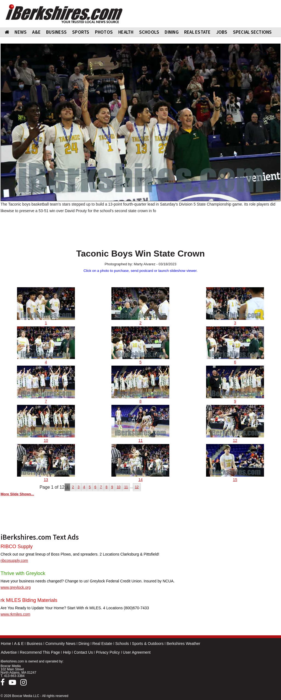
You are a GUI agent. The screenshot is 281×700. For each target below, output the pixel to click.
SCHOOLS (149, 32)
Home (6, 643)
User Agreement (137, 652)
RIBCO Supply (17, 546)
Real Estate (102, 643)
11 (126, 487)
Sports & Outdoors (148, 643)
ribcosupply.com (14, 560)
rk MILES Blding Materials (29, 600)
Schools (122, 643)
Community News (60, 643)
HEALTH (126, 32)
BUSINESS (56, 32)
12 (137, 487)
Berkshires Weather (183, 643)
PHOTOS (104, 32)
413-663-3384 (14, 676)
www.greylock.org (16, 587)
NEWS (21, 32)
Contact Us (83, 652)
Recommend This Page (40, 652)
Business (34, 643)
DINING (172, 32)
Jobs (221, 32)
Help (67, 652)
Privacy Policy (108, 652)
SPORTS (80, 32)
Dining (83, 643)
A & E (19, 643)
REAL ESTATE (197, 32)
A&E (36, 32)
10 (118, 487)
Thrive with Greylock (23, 573)
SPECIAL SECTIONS (252, 32)
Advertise (9, 652)
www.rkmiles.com (15, 614)
